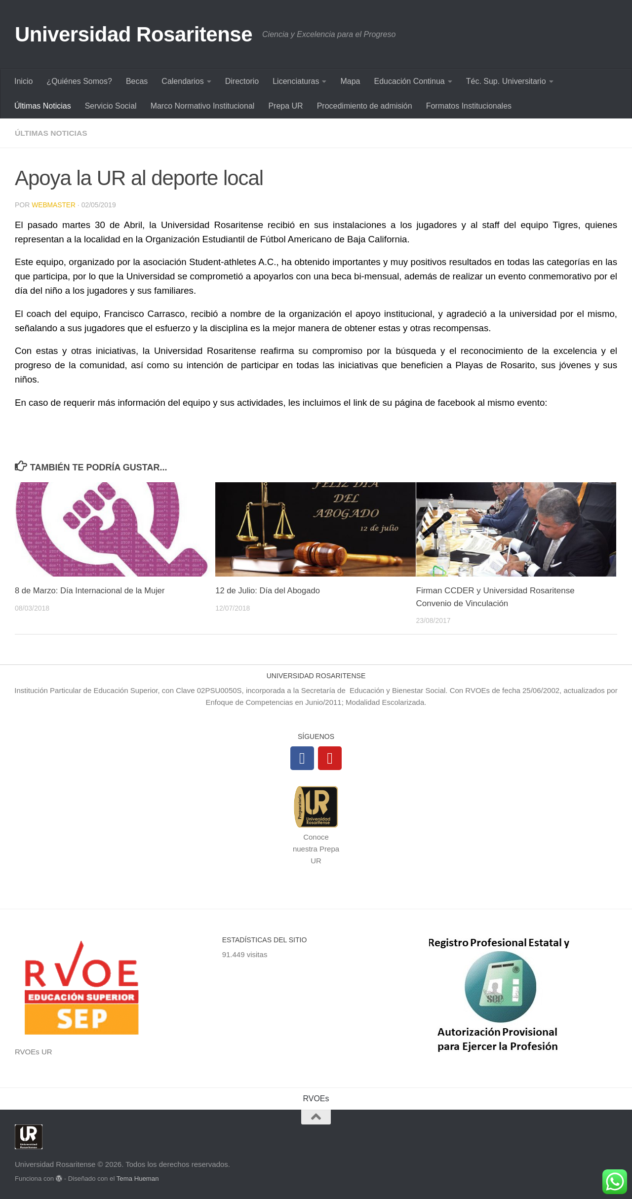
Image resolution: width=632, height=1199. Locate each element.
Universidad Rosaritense (133, 34)
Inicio (23, 81)
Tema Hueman (138, 1178)
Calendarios (182, 81)
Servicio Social (111, 106)
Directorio (242, 81)
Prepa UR (285, 106)
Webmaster (54, 205)
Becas (137, 81)
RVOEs (316, 1098)
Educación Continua (409, 81)
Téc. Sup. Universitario (506, 81)
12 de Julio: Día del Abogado (268, 590)
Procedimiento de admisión (364, 106)
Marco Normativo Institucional (203, 106)
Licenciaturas (296, 81)
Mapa (350, 81)
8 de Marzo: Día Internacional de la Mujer (92, 590)
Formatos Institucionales (469, 106)
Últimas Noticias (42, 106)
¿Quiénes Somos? (79, 81)
